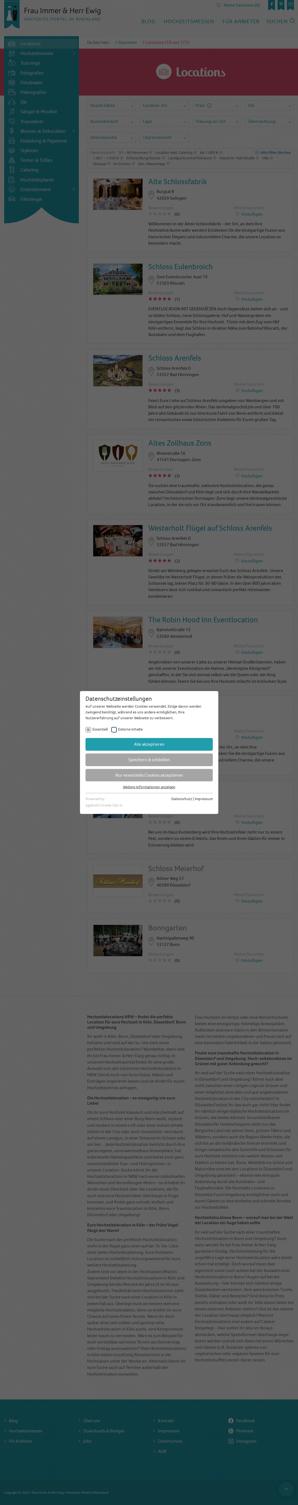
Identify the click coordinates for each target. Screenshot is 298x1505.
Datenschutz (181, 799)
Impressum (204, 799)
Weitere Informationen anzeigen (149, 787)
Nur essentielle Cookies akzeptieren (149, 775)
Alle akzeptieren (149, 744)
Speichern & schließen (149, 760)
